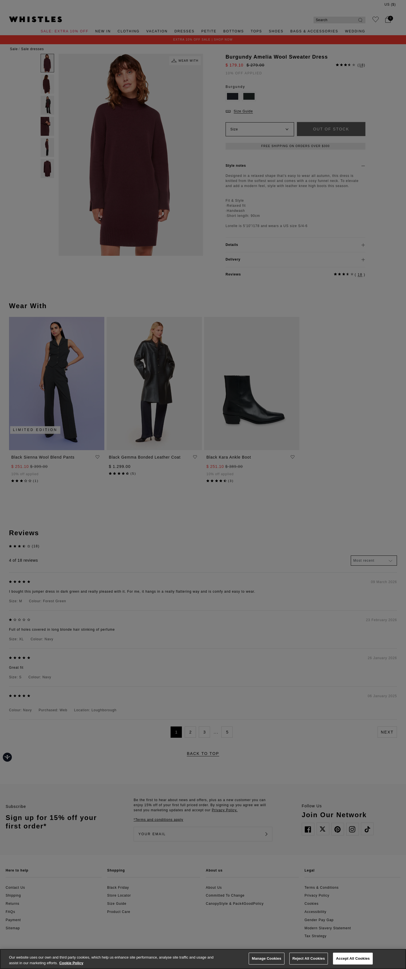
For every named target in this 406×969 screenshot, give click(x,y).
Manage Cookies (266, 958)
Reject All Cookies (308, 958)
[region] (203, 959)
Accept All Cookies (353, 958)
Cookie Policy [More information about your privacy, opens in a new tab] (71, 963)
